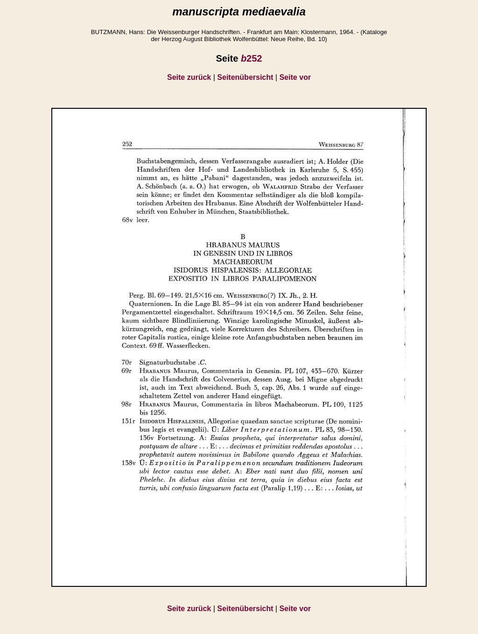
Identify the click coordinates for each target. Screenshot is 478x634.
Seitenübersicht (245, 77)
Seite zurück (189, 77)
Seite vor (295, 77)
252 (251, 58)
